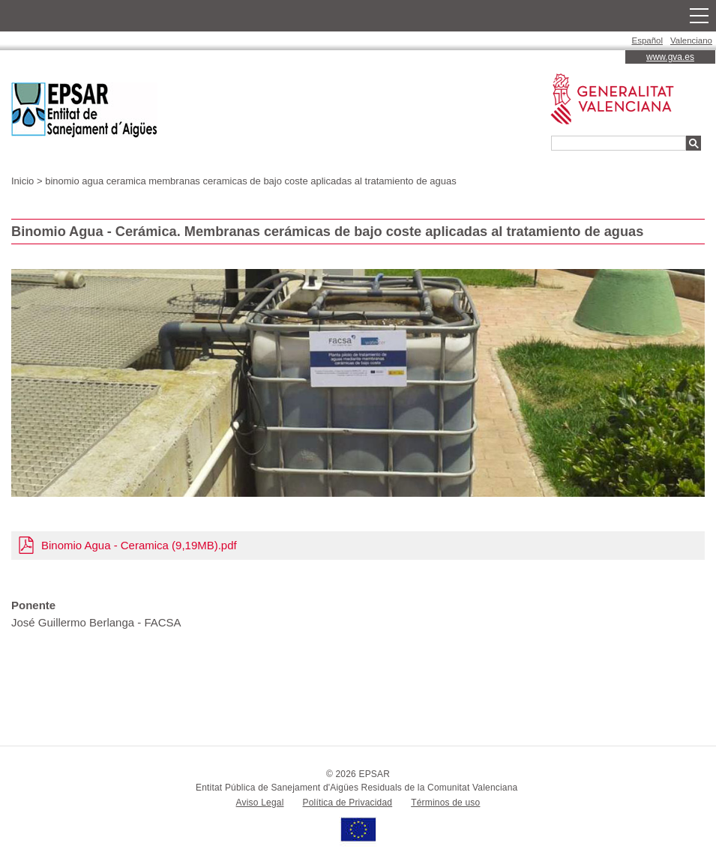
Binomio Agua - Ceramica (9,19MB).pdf (139, 545)
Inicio (22, 181)
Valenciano (691, 40)
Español (648, 40)
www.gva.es (670, 57)
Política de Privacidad (348, 802)
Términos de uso (445, 802)
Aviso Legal (260, 802)
